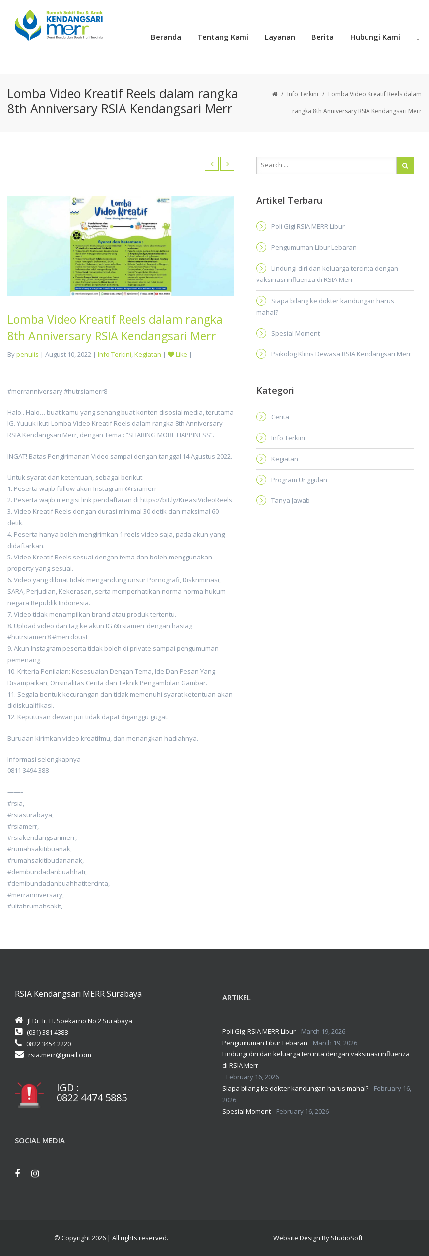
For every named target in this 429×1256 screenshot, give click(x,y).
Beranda (166, 37)
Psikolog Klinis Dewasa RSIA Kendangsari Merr (341, 353)
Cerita (280, 416)
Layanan (280, 37)
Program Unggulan (299, 479)
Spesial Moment (295, 333)
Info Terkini (302, 94)
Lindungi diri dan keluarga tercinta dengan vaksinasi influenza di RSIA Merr (327, 274)
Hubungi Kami (375, 37)
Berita (322, 37)
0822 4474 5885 (92, 1098)
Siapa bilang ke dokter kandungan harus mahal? (325, 306)
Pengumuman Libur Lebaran (314, 247)
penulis (27, 354)
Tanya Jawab (290, 500)
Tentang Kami (222, 37)
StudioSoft (347, 1237)
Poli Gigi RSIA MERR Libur (308, 226)
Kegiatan (147, 354)
